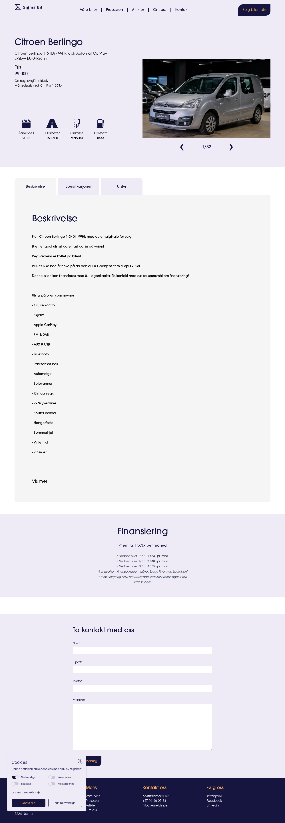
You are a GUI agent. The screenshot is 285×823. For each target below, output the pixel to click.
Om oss (159, 10)
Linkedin (212, 805)
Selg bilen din (254, 10)
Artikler (138, 10)
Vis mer (39, 481)
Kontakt (182, 10)
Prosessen (114, 10)
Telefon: (78, 681)
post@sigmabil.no (155, 796)
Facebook (214, 800)
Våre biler (88, 10)
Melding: (79, 700)
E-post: (77, 662)
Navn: (77, 643)
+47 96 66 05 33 (154, 800)
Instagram (214, 796)
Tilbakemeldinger (155, 805)
